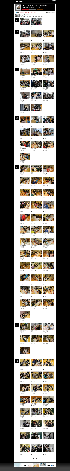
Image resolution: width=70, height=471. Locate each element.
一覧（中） (24, 14)
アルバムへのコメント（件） (50, 12)
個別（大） (28, 14)
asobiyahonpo (21, 15)
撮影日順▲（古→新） (22, 16)
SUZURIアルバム (18, 2)
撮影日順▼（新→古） (28, 16)
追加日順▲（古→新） (34, 16)
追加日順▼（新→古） (40, 16)
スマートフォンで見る (43, 5)
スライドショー (32, 14)
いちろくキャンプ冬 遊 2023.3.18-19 (29, 5)
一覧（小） (21, 14)
